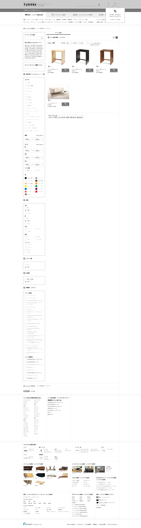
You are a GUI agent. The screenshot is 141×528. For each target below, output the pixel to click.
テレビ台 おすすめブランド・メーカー (104, 487)
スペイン (36, 429)
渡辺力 (81, 498)
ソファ (28, 19)
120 (56, 115)
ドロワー (85, 482)
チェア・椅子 (34, 19)
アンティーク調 (28, 469)
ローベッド (74, 486)
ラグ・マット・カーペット (29, 22)
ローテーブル (39, 45)
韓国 (24, 419)
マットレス (31, 456)
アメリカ (25, 435)
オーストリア (37, 400)
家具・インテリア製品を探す (35, 15)
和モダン (40, 483)
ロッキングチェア (58, 452)
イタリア (25, 417)
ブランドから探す (101, 19)
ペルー (35, 423)
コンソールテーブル (34, 54)
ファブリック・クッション (60, 22)
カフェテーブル (35, 51)
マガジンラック (28, 46)
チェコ (35, 406)
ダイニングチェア (58, 450)
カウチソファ (31, 449)
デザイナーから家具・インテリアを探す (82, 494)
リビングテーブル (84, 452)
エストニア (36, 408)
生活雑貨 (70, 22)
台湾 (24, 406)
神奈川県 (30, 503)
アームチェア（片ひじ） (30, 57)
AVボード (27, 54)
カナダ (24, 404)
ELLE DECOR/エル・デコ (33, 362)
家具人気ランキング (103, 499)
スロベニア (25, 429)
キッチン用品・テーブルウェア (45, 22)
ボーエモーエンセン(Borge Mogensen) (80, 516)
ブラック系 (29, 178)
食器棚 (56, 457)
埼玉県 (34, 503)
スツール (46, 449)
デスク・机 (47, 19)
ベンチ (66, 449)
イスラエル (36, 415)
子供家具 (64, 19)
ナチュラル (32, 45)
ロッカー (27, 48)
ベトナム (36, 427)
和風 (63, 476)
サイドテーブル (94, 449)
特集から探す (100, 22)
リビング (77, 470)
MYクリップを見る (116, 19)
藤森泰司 (81, 500)
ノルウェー (25, 423)
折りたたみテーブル (95, 450)
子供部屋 (108, 466)
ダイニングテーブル (84, 449)
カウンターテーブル (84, 450)
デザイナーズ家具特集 (100, 505)
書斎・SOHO (109, 468)
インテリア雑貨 (78, 22)
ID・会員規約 (88, 524)
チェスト (46, 457)
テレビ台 (46, 456)
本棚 (55, 456)
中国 (35, 404)
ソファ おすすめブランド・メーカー (103, 482)
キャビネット (47, 459)
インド (24, 414)
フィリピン (25, 425)
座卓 (28, 49)
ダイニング (88, 470)
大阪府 (39, 503)
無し (28, 170)
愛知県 (49, 503)
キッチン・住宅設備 (88, 22)
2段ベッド (31, 457)
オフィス (108, 470)
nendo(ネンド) (75, 500)
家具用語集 (98, 507)
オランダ (36, 421)
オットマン (46, 450)
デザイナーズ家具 (75, 480)
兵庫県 (44, 503)
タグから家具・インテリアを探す (81, 477)
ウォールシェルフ (87, 486)
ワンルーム (108, 469)
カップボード (86, 484)
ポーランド (36, 425)
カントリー (27, 45)
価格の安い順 (73, 117)
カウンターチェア (47, 452)
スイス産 (33, 391)
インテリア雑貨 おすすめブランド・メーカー (105, 489)
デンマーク (25, 408)
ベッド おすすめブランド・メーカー (103, 484)
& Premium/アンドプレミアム (54, 410)
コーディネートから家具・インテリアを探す (83, 464)
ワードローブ (39, 46)
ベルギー (25, 402)
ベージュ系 (29, 183)
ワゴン (33, 46)
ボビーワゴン (39, 53)
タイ (35, 431)
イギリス (36, 433)
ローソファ (29, 51)
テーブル (41, 19)
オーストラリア (26, 400)
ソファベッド (31, 450)
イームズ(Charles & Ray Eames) (78, 504)
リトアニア (25, 415)
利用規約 (95, 524)
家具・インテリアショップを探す (84, 15)
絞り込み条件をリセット (37, 74)
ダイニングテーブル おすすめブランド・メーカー (106, 486)
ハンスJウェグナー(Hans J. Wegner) (79, 508)
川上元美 (89, 498)
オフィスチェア (68, 450)
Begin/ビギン (50, 414)
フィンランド (26, 410)
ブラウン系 (40, 180)
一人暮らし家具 (75, 482)
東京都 (24, 503)
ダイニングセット (61, 507)
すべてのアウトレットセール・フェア (31, 497)
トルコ (24, 433)
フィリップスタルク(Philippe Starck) (79, 510)
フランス (36, 410)
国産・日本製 (30, 279)
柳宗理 (73, 497)
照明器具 (70, 19)
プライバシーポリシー (112, 524)
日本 (35, 417)
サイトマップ (80, 524)
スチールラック (86, 480)
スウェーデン (26, 431)
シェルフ (56, 459)
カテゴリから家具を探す (29, 444)
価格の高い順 (80, 117)
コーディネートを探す (60, 15)
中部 (29, 501)
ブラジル (36, 402)
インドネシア (37, 414)
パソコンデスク (109, 449)
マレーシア (36, 419)
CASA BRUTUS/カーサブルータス (34, 359)
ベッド (53, 19)
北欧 (51, 469)
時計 (86, 19)
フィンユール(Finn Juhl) (77, 514)
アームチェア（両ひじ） (36, 56)
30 (52, 115)
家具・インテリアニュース (104, 497)
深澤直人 (89, 497)
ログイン (108, 4)
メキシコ (25, 421)
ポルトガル (25, 427)
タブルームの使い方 (71, 524)
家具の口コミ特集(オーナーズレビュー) (107, 502)
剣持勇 (81, 497)
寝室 (100, 470)
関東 (24, 501)
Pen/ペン (50, 412)
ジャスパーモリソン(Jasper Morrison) (79, 512)
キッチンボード (32, 49)
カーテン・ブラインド (78, 19)
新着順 (67, 117)
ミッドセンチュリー (63, 469)
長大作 (73, 498)
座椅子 (56, 449)
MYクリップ (115, 4)
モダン (40, 476)
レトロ (40, 469)
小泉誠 (88, 500)
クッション (37, 513)
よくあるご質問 (102, 524)
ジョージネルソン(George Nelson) (79, 506)
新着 (24, 19)
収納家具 (58, 19)
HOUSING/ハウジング (32, 378)
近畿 (34, 501)
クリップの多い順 (61, 117)
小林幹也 (74, 502)
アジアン (28, 476)
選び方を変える (40, 135)
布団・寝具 (49, 509)
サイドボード (32, 48)
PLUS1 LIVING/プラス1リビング (34, 372)
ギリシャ (36, 412)
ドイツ (24, 412)
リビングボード (32, 53)
